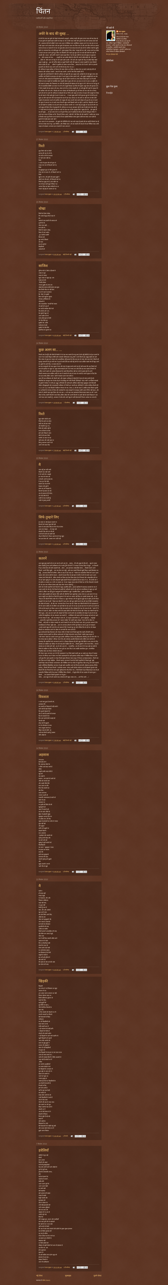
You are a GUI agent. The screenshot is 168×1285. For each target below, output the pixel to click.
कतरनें (43, 558)
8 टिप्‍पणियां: (66, 506)
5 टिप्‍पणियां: (66, 872)
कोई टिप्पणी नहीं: (67, 254)
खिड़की (43, 981)
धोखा (42, 208)
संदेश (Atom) (46, 1280)
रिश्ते (41, 146)
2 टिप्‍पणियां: (66, 132)
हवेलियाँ (44, 1150)
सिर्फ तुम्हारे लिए (49, 517)
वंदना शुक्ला (122, 31)
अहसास (44, 755)
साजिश (43, 266)
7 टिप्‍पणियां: (67, 403)
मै (40, 465)
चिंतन (43, 11)
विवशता (44, 697)
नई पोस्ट (39, 1275)
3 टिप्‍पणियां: (66, 682)
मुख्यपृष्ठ (68, 1275)
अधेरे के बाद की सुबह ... (54, 33)
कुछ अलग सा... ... (50, 350)
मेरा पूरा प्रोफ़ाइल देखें (112, 54)
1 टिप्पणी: (65, 1136)
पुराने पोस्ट (98, 1275)
